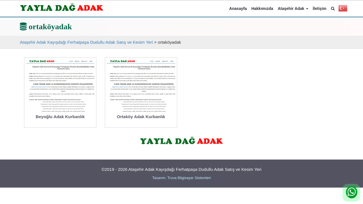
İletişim (319, 8)
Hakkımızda (262, 8)
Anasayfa (238, 8)
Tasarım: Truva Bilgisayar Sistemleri (181, 178)
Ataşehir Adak (293, 8)
